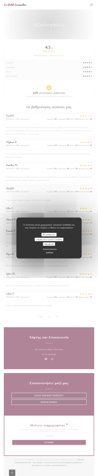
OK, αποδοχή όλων (49, 235)
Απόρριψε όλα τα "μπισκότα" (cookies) (49, 239)
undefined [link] (49, 252)
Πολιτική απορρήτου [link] (50, 249)
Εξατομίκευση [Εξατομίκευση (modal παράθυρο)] (49, 244)
